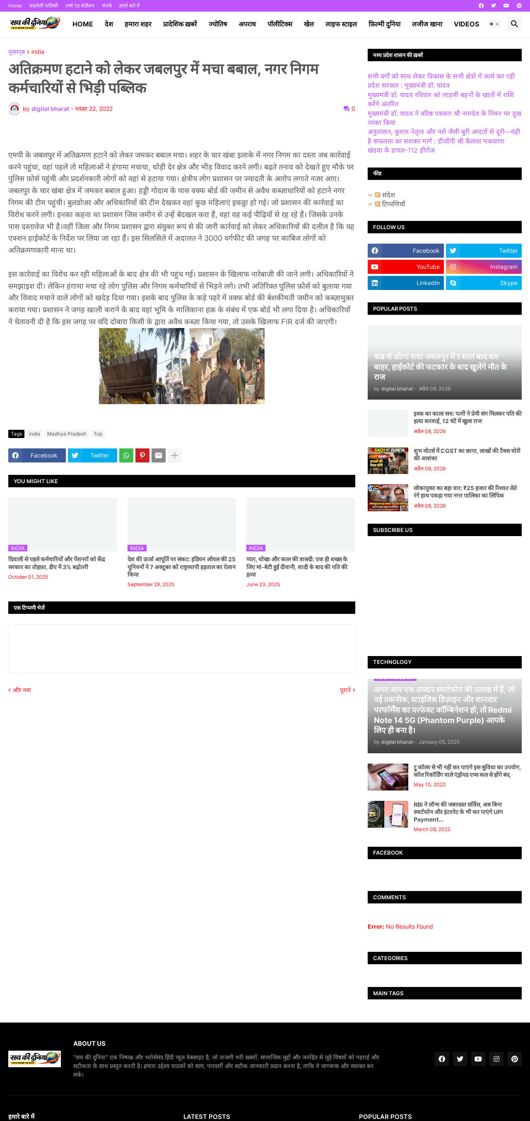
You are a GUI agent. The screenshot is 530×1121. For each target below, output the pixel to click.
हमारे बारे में (129, 5)
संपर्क (107, 5)
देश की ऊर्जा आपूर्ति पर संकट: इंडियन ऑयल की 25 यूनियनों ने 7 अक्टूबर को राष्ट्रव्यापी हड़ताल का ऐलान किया (182, 566)
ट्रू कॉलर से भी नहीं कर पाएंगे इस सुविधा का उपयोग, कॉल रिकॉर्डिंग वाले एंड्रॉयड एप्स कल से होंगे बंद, (467, 771)
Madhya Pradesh (67, 434)
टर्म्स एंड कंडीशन (79, 5)
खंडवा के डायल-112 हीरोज (401, 150)
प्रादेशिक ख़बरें (180, 24)
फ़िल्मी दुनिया (384, 24)
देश (109, 24)
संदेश (385, 195)
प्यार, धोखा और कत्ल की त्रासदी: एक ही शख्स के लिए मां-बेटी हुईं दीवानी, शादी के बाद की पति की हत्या (296, 566)
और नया (22, 689)
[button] (494, 24)
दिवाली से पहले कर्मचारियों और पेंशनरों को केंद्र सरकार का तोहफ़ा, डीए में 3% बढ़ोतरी (56, 563)
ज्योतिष (218, 24)
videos (466, 24)
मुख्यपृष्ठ (16, 52)
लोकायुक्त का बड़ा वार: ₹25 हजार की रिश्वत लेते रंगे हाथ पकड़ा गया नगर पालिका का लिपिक (465, 491)
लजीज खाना (427, 24)
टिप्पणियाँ (390, 204)
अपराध (247, 24)
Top (98, 434)
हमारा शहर (138, 24)
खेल (309, 24)
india (37, 52)
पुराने (345, 689)
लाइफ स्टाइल (341, 24)
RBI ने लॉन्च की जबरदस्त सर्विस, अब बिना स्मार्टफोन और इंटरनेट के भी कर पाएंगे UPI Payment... (458, 812)
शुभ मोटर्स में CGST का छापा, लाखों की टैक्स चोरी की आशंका (467, 454)
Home (15, 5)
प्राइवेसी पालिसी (43, 5)
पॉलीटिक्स (279, 24)
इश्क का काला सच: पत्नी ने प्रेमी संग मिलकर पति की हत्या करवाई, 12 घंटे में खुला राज (468, 417)
